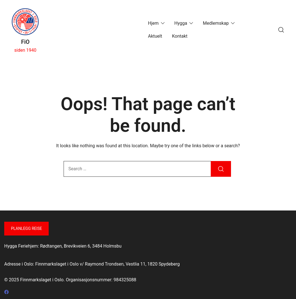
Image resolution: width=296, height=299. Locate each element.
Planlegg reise (26, 228)
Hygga (180, 23)
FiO (25, 41)
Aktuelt (155, 36)
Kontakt (179, 36)
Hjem (153, 23)
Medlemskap (216, 23)
